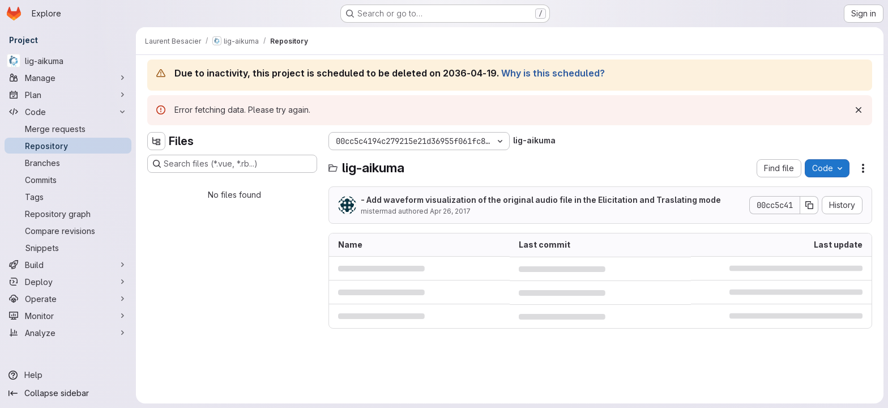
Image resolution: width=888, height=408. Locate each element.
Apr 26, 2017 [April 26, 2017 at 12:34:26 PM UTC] (450, 211)
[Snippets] (68, 248)
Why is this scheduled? (553, 73)
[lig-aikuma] (68, 61)
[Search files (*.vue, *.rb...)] (232, 164)
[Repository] (68, 146)
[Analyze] (68, 333)
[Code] (68, 112)
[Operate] (68, 299)
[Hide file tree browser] (156, 141)
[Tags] (68, 197)
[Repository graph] (68, 214)
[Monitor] (68, 316)
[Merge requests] (68, 129)
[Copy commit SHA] (809, 205)
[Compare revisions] (68, 231)
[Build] (68, 265)
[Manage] (68, 78)
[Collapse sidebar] (68, 393)
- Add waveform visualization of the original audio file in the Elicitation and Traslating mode (541, 200)
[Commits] (68, 180)
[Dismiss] (858, 110)
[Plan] (68, 95)
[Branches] (68, 163)
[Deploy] (68, 282)
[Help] (68, 375)
